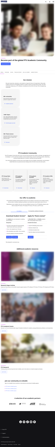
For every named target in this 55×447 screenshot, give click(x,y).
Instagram (31, 421)
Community (7, 72)
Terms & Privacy (10, 444)
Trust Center (15, 444)
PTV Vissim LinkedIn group (11, 386)
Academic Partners (34, 72)
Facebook (34, 421)
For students (19, 211)
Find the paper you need (10, 123)
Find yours (47, 187)
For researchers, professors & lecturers (36, 211)
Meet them (6, 187)
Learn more (4, 289)
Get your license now (6, 63)
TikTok (27, 421)
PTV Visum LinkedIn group (11, 388)
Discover (33, 187)
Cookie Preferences (4, 444)
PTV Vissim (15, 237)
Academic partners (9, 103)
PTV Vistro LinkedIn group (11, 390)
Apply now (31, 237)
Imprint (19, 444)
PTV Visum (9, 237)
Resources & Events (18, 72)
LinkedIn (20, 421)
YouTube (24, 421)
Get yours (8, 142)
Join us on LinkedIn (26, 72)
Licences (11, 72)
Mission (2, 72)
